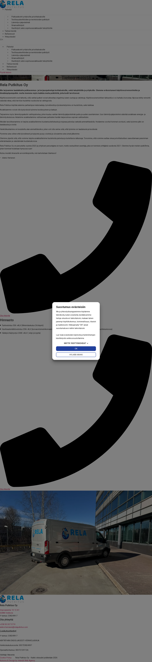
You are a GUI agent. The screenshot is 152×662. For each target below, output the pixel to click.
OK (76, 348)
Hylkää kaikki (76, 355)
